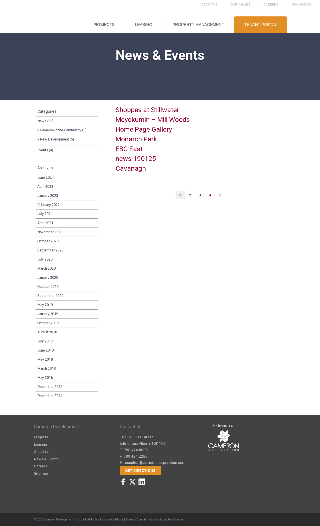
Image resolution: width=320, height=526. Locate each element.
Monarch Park (136, 139)
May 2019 (45, 305)
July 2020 (45, 259)
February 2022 (48, 205)
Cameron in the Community (60, 130)
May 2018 (45, 359)
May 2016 (45, 378)
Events (42, 150)
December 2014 (49, 396)
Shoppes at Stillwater (147, 110)
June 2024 (45, 177)
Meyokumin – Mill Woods (153, 119)
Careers (270, 4)
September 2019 (50, 296)
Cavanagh (131, 168)
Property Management (198, 24)
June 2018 (45, 350)
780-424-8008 (301, 4)
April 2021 (45, 223)
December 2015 (49, 387)
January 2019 (47, 314)
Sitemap (41, 473)
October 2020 (48, 241)
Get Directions (140, 470)
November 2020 (49, 232)
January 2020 (47, 277)
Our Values (240, 4)
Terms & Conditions (138, 519)
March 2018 (46, 368)
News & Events (46, 459)
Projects (104, 24)
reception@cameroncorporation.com (155, 462)
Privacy (119, 519)
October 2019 (48, 287)
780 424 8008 (136, 450)
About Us (209, 4)
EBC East (129, 149)
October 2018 (48, 323)
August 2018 (47, 332)
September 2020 (50, 250)
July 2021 (45, 214)
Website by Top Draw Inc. (169, 519)
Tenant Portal (260, 24)
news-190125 (136, 158)
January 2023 (47, 196)
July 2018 (45, 341)
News (41, 121)
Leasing (143, 24)
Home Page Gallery (144, 129)
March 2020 (46, 268)
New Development (54, 139)
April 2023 (45, 186)
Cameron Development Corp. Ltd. (65, 519)
